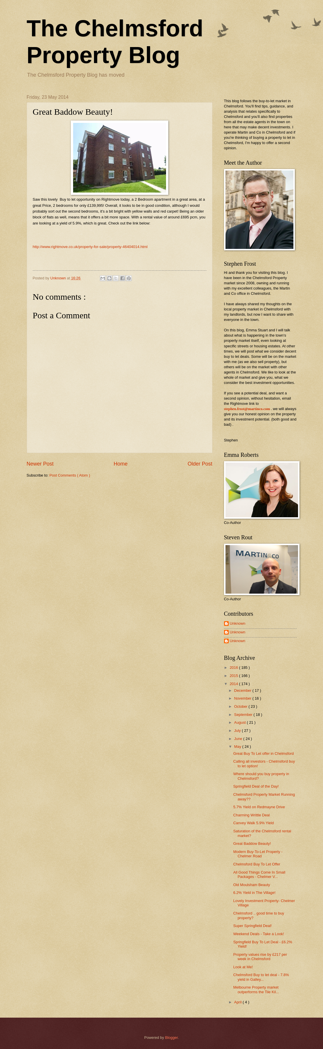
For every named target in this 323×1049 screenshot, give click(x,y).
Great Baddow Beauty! (252, 843)
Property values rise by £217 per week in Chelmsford (260, 956)
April (238, 1002)
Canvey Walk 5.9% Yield (253, 823)
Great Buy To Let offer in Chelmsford (263, 753)
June (238, 739)
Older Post (199, 464)
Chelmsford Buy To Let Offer (256, 864)
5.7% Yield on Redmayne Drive (259, 807)
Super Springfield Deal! (252, 926)
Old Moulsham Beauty (251, 885)
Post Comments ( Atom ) (69, 475)
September (244, 714)
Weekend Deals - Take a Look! (258, 934)
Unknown (238, 623)
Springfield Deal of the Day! (256, 786)
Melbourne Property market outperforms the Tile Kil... (256, 989)
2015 (234, 675)
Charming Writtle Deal (251, 815)
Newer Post (40, 464)
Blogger (171, 1037)
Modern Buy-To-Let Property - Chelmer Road (258, 853)
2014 (234, 684)
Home (120, 464)
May (238, 746)
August (240, 722)
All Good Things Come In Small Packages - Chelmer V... (259, 874)
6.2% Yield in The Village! (254, 892)
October (241, 706)
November (243, 698)
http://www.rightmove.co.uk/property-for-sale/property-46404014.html (90, 247)
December (243, 690)
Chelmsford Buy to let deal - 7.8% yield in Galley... (261, 977)
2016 (234, 667)
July (238, 730)
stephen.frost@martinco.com (247, 409)
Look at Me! (243, 967)
